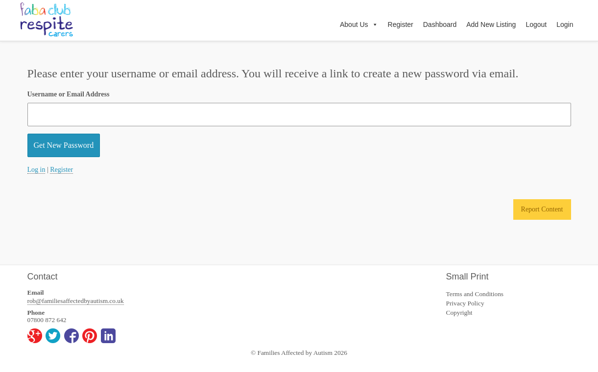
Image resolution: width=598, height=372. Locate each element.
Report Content (542, 209)
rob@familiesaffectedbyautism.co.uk (75, 300)
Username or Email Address (68, 94)
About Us (359, 24)
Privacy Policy (465, 303)
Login (564, 24)
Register (400, 24)
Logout (536, 24)
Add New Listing (491, 24)
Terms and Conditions (475, 294)
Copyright (459, 312)
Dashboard (440, 24)
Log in (36, 169)
